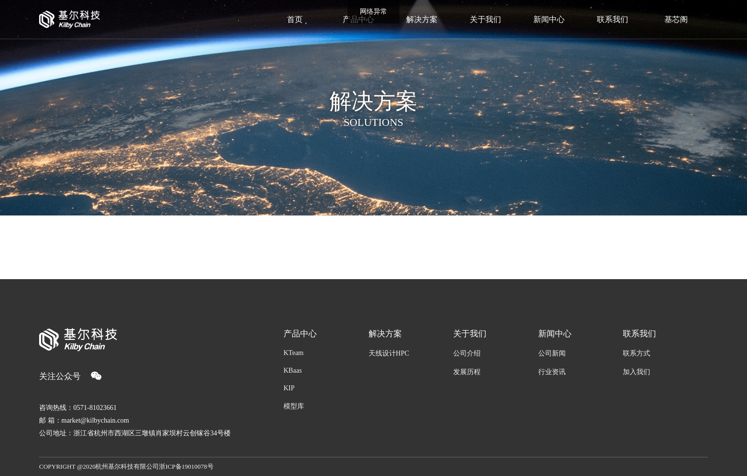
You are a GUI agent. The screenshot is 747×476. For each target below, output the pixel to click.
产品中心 (300, 333)
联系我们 (639, 333)
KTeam (294, 353)
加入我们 (636, 372)
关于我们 (469, 333)
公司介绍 (467, 353)
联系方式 (636, 353)
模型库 (294, 406)
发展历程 (467, 372)
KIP (289, 388)
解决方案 (385, 333)
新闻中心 (554, 333)
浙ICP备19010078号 (186, 466)
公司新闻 (552, 353)
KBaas (293, 370)
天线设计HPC (389, 353)
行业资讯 (552, 372)
